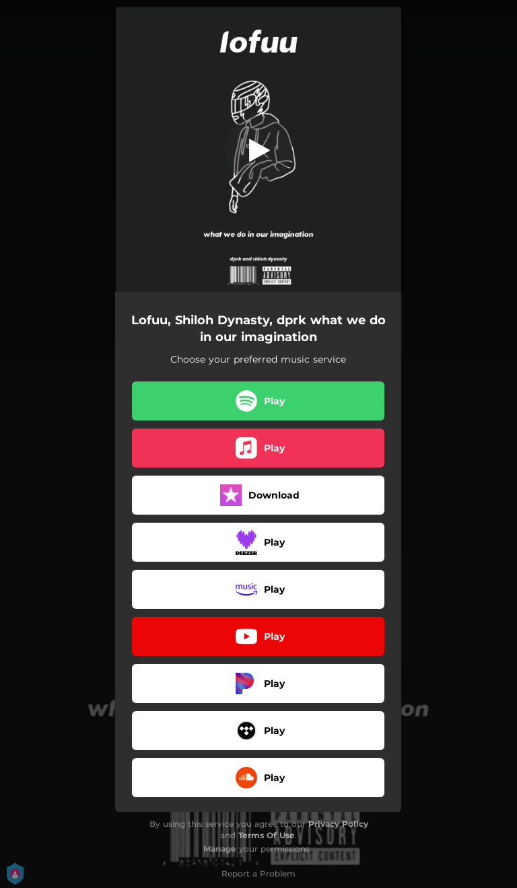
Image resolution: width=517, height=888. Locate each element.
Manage (219, 849)
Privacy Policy (338, 824)
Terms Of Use (266, 835)
